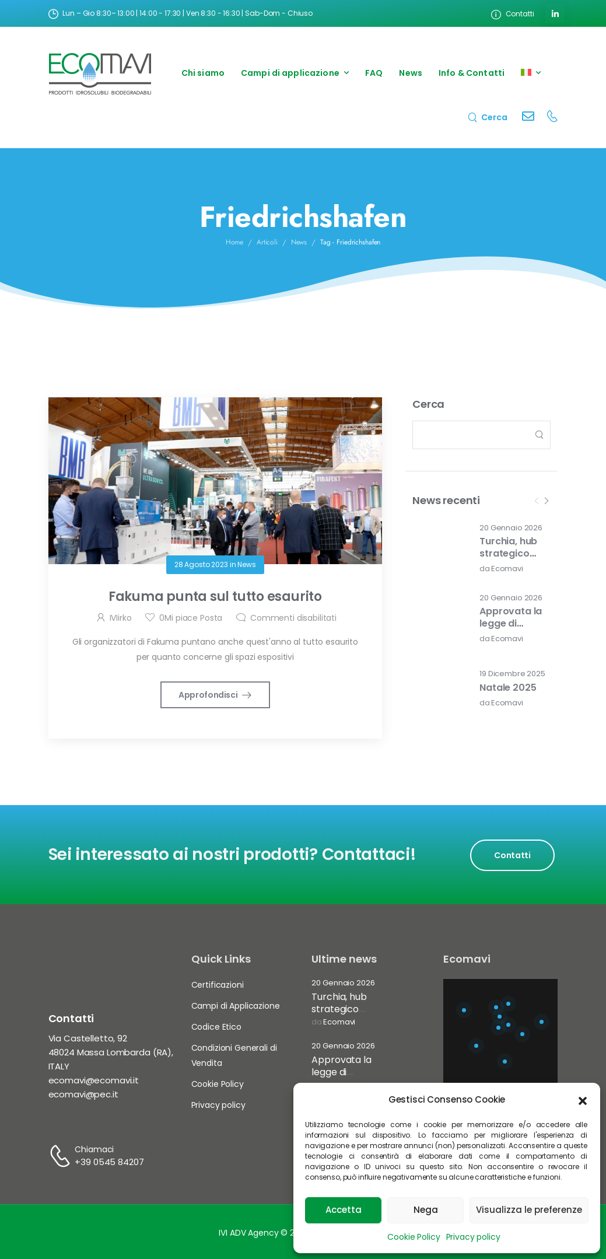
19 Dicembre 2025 (512, 674)
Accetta (343, 1210)
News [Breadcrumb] (299, 242)
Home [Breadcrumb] (235, 242)
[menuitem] (531, 73)
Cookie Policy (413, 1237)
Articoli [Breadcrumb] (267, 242)
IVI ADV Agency (248, 1233)
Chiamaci (94, 1149)
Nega (426, 1210)
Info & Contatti (472, 73)
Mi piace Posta (190, 618)
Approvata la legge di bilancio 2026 (510, 623)
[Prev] (536, 501)
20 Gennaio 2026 (510, 528)
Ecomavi (507, 569)
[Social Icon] (555, 13)
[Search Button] (538, 435)
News (410, 73)
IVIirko (121, 618)
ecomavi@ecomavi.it (93, 1080)
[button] (583, 1100)
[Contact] (528, 117)
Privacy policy (473, 1237)
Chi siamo (203, 73)
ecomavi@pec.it (83, 1094)
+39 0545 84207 (109, 1162)
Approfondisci (208, 695)
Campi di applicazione (290, 73)
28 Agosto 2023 (201, 564)
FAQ (374, 73)
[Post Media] (438, 548)
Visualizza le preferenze (529, 1210)
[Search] (487, 117)
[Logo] (100, 73)
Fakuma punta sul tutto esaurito (215, 596)
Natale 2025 (507, 687)
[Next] (546, 501)
